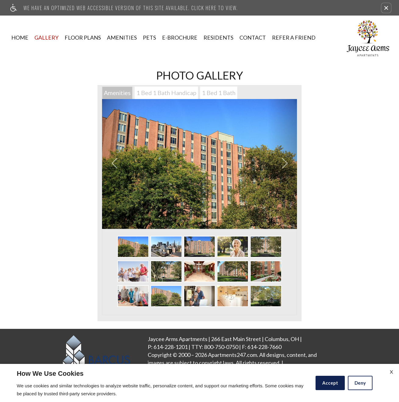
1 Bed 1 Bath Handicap (166, 92)
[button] (386, 8)
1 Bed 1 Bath (218, 92)
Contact (252, 37)
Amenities (122, 37)
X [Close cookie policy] (391, 372)
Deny (360, 383)
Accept (330, 383)
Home (19, 37)
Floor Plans (83, 37)
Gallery (46, 37)
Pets (149, 37)
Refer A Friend (294, 37)
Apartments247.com (232, 355)
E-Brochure (179, 37)
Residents (218, 37)
